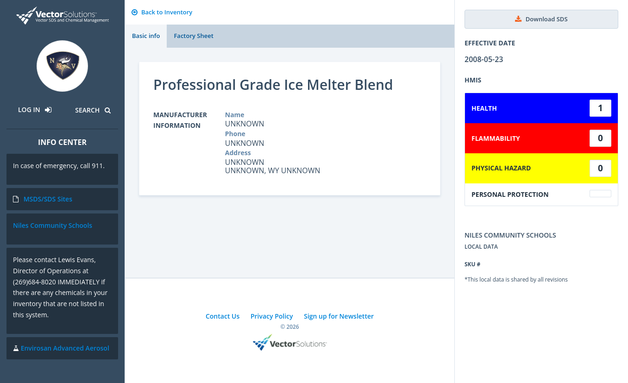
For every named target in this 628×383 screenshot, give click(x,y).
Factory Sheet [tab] (193, 35)
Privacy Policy (272, 316)
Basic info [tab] (146, 35)
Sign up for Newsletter (339, 316)
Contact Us (222, 316)
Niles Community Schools (52, 225)
